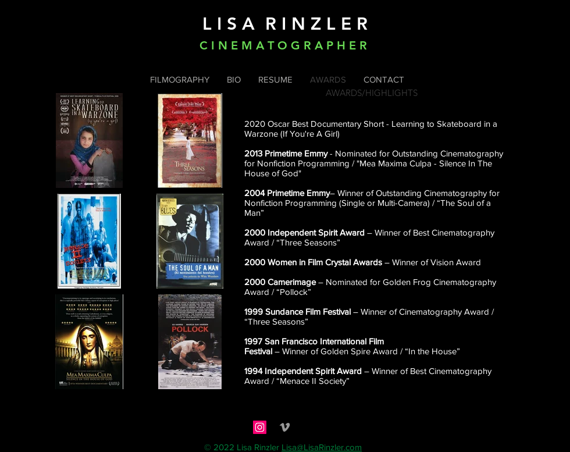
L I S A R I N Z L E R (285, 23)
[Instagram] (259, 427)
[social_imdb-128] (309, 427)
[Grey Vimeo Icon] (284, 427)
